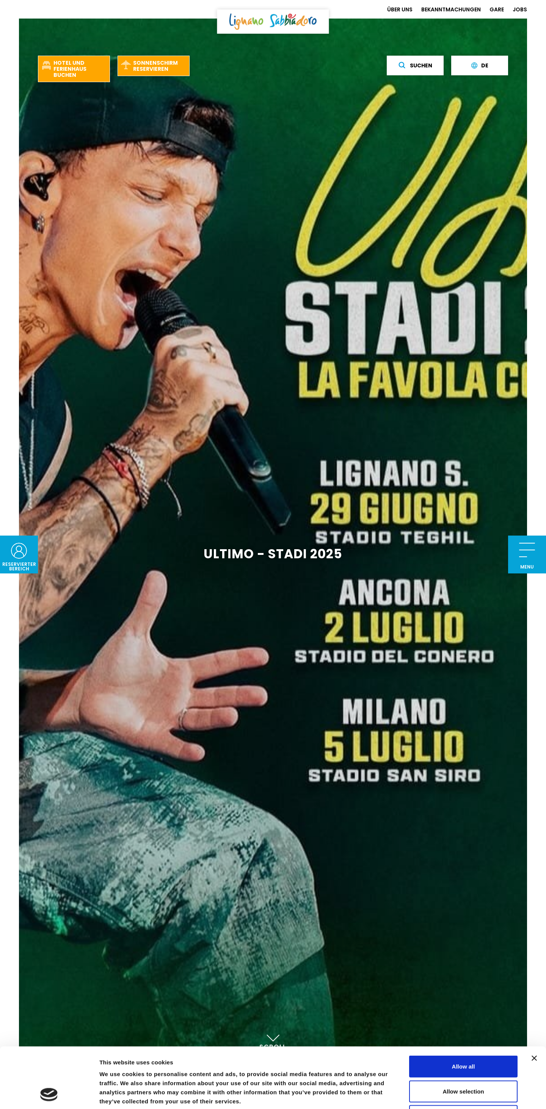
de (479, 65)
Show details (398, 1094)
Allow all (463, 1009)
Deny (464, 1059)
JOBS (520, 9)
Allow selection (463, 1034)
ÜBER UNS (400, 9)
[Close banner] (534, 1001)
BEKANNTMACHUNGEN (451, 9)
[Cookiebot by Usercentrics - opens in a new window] (49, 1094)
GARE (497, 9)
